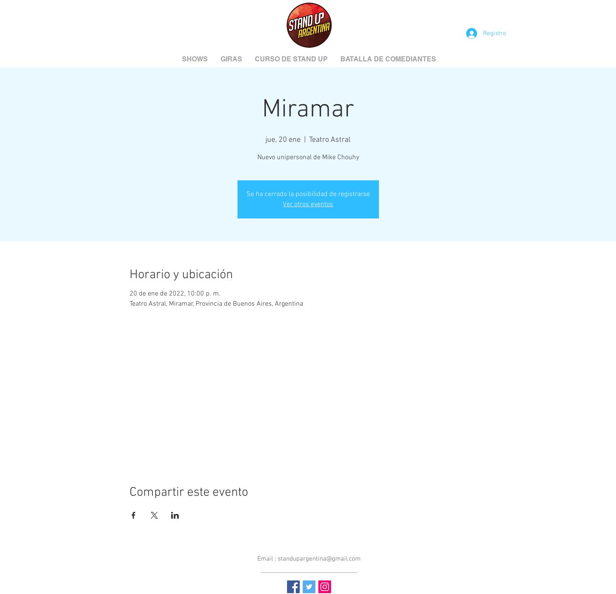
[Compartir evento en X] (154, 515)
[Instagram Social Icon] (324, 586)
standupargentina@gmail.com (319, 559)
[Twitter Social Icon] (309, 586)
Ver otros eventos (308, 204)
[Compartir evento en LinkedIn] (175, 515)
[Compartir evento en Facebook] (134, 515)
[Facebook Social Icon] (293, 586)
